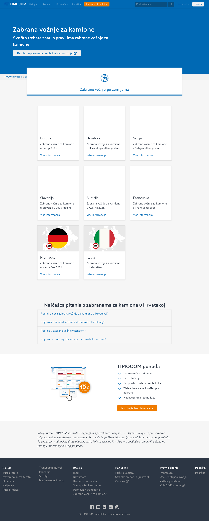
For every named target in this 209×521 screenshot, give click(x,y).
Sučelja (43, 476)
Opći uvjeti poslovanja (173, 477)
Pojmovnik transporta (86, 489)
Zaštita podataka (170, 481)
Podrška (200, 472)
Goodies (122, 481)
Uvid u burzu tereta (85, 481)
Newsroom (79, 477)
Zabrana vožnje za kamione (90, 494)
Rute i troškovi (11, 489)
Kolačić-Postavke (172, 485)
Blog (76, 472)
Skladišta (8, 481)
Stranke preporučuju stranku (133, 477)
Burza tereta (10, 472)
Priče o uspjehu (125, 472)
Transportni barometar (87, 485)
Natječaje (8, 485)
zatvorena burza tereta (16, 477)
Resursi (77, 468)
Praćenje (44, 472)
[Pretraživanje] (151, 4)
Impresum (166, 472)
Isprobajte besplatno (96, 4)
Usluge (6, 468)
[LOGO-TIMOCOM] (15, 4)
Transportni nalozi (50, 467)
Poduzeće (121, 468)
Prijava (198, 4)
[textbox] (154, 4)
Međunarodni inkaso (51, 480)
